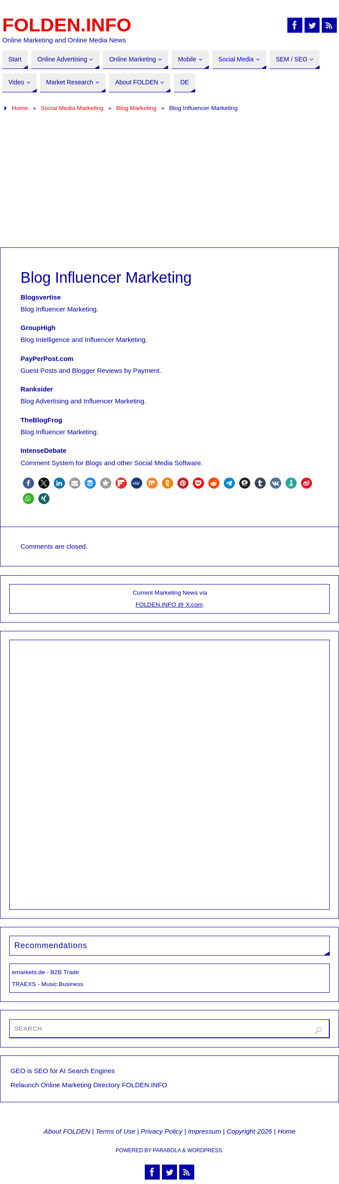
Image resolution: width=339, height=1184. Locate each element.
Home (20, 108)
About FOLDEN (67, 1131)
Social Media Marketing (72, 108)
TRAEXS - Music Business (47, 984)
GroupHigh (38, 327)
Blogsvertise (41, 297)
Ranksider (37, 389)
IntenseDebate (44, 450)
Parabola (167, 1150)
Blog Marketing (136, 108)
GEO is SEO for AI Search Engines (63, 1070)
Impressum (204, 1131)
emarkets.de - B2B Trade (45, 972)
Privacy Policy (162, 1131)
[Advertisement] (169, 181)
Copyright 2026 (249, 1131)
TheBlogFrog (41, 420)
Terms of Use (116, 1131)
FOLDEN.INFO (67, 25)
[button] (28, 483)
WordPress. (205, 1150)
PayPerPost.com (47, 358)
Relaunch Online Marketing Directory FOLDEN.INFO (89, 1085)
